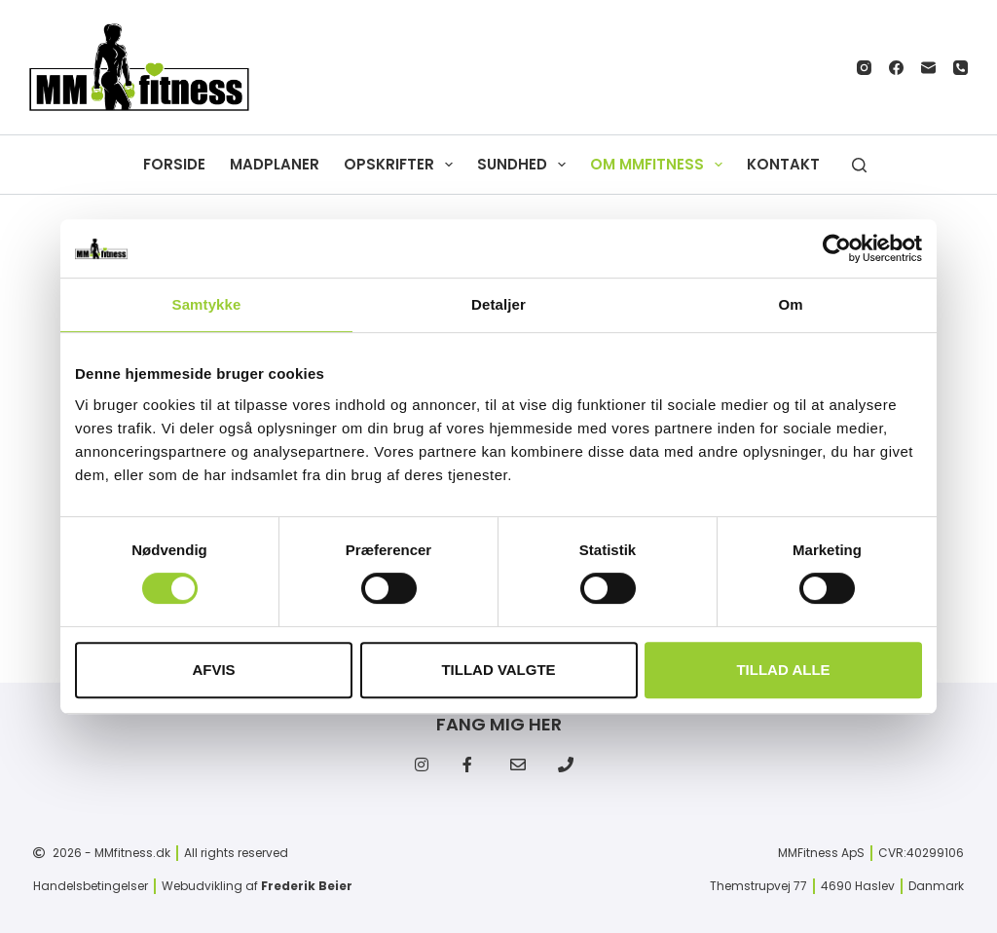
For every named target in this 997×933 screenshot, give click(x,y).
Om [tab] (790, 304)
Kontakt (783, 164)
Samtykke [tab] (206, 304)
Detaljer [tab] (498, 304)
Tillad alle (783, 669)
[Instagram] (864, 67)
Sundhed (525, 164)
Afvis (213, 669)
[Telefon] (960, 67)
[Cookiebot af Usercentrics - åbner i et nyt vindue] (837, 248)
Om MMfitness (660, 164)
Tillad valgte (498, 669)
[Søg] (859, 165)
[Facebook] (896, 67)
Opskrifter (402, 164)
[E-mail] (928, 67)
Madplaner (274, 164)
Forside (174, 164)
